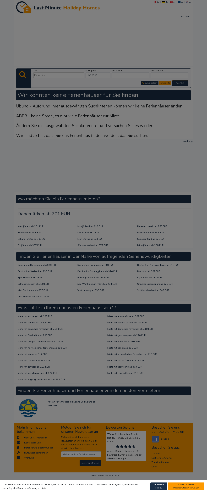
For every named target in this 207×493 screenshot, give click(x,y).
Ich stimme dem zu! (159, 486)
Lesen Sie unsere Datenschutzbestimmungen (186, 486)
